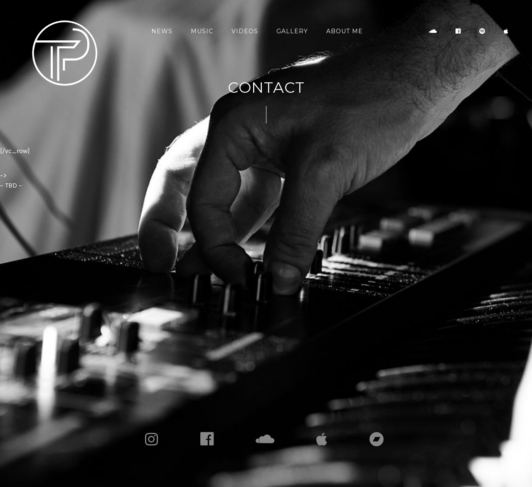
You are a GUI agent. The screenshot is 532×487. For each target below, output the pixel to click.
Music (202, 31)
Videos (245, 31)
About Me (344, 31)
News (161, 31)
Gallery (292, 31)
